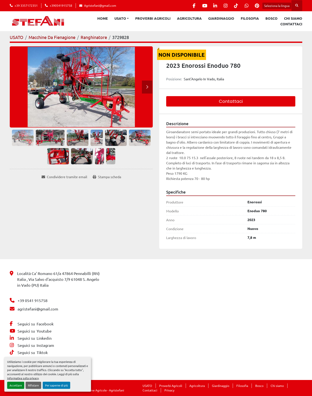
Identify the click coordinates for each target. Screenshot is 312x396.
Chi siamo (293, 18)
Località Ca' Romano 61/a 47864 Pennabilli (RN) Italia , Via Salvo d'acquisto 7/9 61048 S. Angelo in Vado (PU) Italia (58, 279)
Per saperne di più (56, 385)
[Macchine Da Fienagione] (52, 37)
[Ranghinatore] (94, 37)
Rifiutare (33, 385)
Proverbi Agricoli (153, 18)
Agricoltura (189, 18)
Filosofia (250, 18)
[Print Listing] (107, 177)
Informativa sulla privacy (23, 378)
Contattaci (291, 24)
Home (102, 18)
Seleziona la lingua (276, 6)
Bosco (271, 18)
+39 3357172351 (26, 5)
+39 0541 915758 (32, 300)
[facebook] (190, 5)
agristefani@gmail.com (38, 309)
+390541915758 (61, 5)
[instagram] (223, 5)
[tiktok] (234, 5)
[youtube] (201, 5)
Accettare (16, 385)
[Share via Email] (64, 177)
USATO (120, 18)
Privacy (169, 390)
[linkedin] (212, 5)
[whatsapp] (245, 5)
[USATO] (16, 37)
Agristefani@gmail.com (100, 5)
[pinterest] (256, 5)
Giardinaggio (221, 18)
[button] (121, 18)
